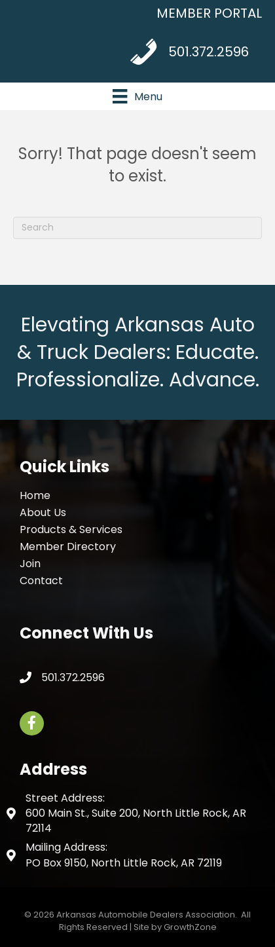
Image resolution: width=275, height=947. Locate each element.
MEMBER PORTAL (209, 13)
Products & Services (71, 529)
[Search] (137, 228)
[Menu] (137, 96)
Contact (41, 580)
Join (30, 563)
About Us (43, 512)
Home (35, 495)
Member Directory (68, 546)
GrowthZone (190, 927)
